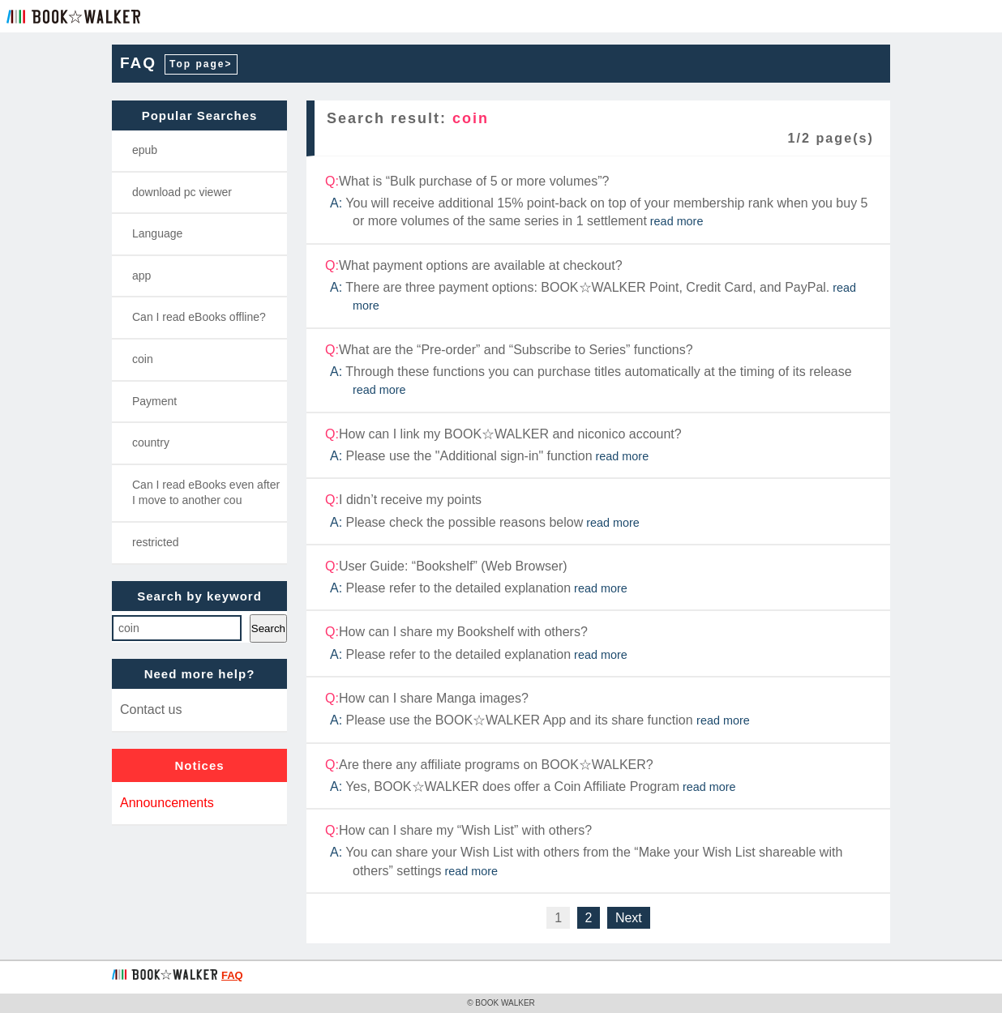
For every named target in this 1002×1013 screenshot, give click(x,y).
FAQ (138, 62)
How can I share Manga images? (599, 710)
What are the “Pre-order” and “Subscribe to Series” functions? (599, 370)
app (141, 275)
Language (157, 233)
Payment (154, 401)
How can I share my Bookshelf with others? (599, 643)
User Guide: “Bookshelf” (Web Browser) (599, 578)
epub (144, 149)
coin (142, 359)
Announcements (167, 803)
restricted (155, 542)
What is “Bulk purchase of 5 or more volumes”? (599, 202)
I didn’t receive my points (599, 511)
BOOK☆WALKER (73, 16)
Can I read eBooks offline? (199, 316)
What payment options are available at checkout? (599, 286)
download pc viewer (182, 192)
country (150, 442)
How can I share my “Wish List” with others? (599, 851)
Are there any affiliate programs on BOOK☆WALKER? (599, 776)
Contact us (151, 709)
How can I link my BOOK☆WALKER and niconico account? (599, 445)
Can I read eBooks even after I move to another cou (206, 492)
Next (628, 918)
